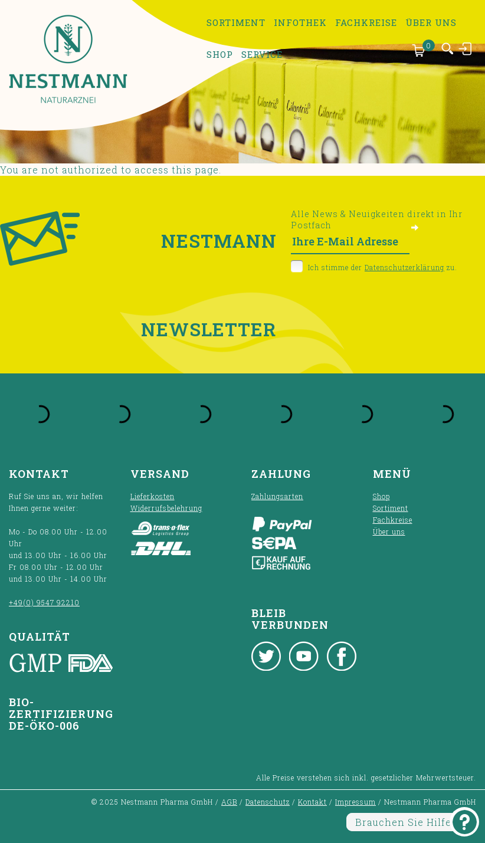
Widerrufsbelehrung (166, 508)
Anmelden (465, 48)
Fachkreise (366, 22)
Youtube (304, 656)
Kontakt (312, 801)
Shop (220, 54)
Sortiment (236, 22)
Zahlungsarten (277, 496)
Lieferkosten (152, 496)
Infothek (300, 22)
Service (262, 54)
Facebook (341, 656)
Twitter (266, 656)
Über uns (431, 22)
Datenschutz (267, 801)
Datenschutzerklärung (404, 267)
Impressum (355, 801)
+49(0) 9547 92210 (44, 602)
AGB (229, 801)
